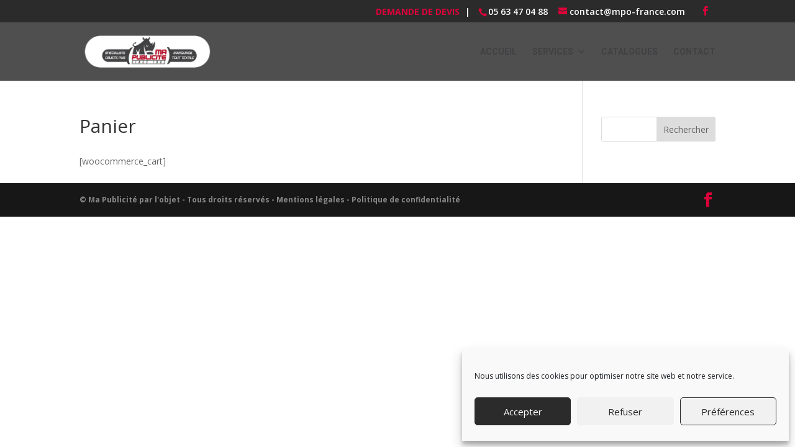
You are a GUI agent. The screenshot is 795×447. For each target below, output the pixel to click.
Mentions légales (310, 199)
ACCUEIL (498, 51)
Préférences (728, 411)
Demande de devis (418, 11)
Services (552, 51)
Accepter (523, 411)
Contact (694, 51)
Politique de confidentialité (406, 199)
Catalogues (629, 51)
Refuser (625, 411)
